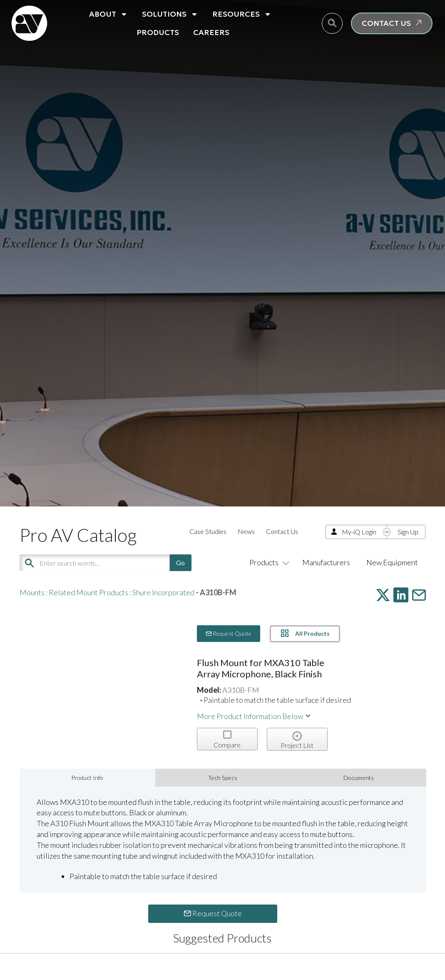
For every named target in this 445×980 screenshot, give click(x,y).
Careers (211, 32)
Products (158, 32)
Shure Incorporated (163, 592)
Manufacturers (326, 562)
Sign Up (408, 532)
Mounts (32, 592)
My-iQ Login (359, 532)
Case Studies (207, 531)
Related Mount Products (88, 592)
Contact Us (282, 531)
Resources (241, 14)
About (108, 14)
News (246, 531)
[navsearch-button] (332, 23)
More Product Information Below (254, 716)
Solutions (170, 14)
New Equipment (392, 562)
